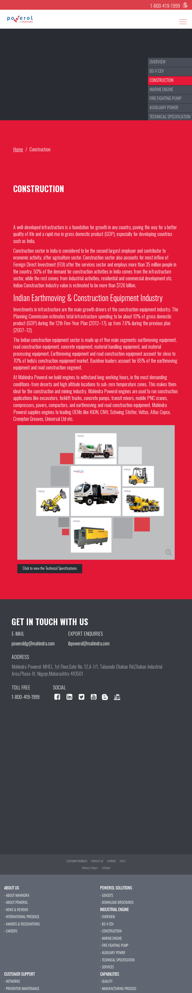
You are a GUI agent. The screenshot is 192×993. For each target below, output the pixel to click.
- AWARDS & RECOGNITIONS (22, 924)
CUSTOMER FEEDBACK (76, 861)
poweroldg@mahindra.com (33, 643)
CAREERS (111, 861)
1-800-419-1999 (165, 6)
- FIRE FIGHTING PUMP (114, 946)
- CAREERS (10, 931)
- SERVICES (107, 967)
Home (18, 150)
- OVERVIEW (107, 917)
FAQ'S (123, 861)
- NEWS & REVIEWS (16, 910)
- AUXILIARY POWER (112, 953)
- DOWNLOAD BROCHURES (117, 903)
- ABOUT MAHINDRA (16, 896)
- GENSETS (106, 896)
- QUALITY (106, 982)
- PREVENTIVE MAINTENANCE (21, 989)
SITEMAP (106, 868)
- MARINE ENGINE (111, 939)
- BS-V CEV (107, 924)
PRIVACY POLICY (90, 868)
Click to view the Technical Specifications (50, 569)
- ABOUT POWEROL (16, 903)
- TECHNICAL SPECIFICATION (117, 960)
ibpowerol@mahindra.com (89, 643)
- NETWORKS (12, 982)
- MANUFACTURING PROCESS (118, 989)
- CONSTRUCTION (111, 931)
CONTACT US (97, 861)
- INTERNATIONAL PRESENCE (21, 917)
